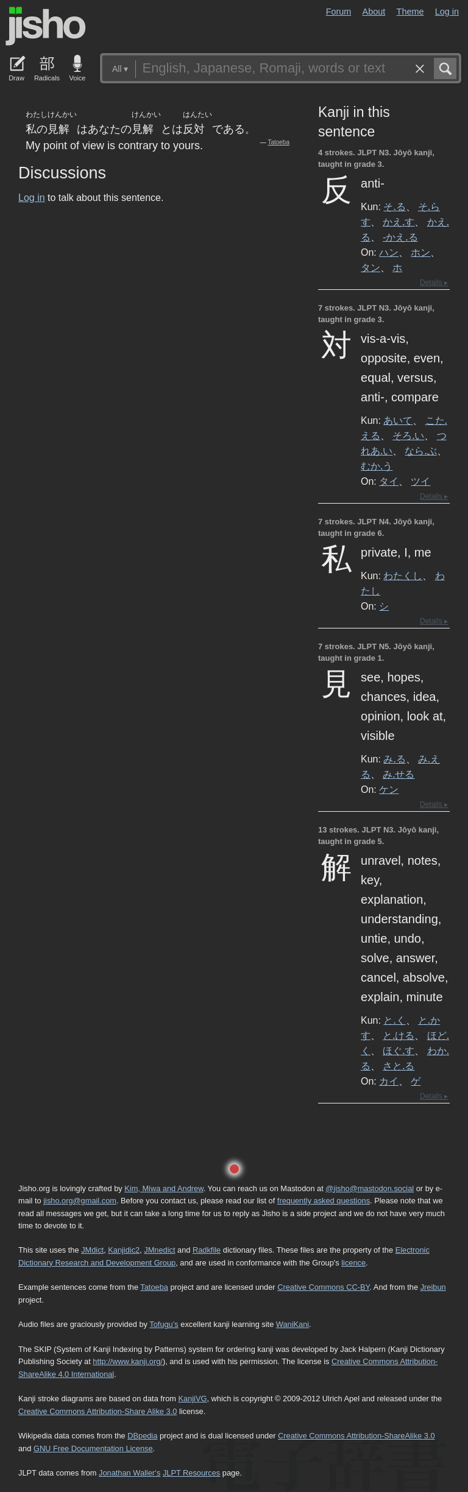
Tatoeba (278, 142)
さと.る (398, 1065)
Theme (410, 11)
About (374, 11)
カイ (389, 1081)
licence (353, 1262)
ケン (389, 789)
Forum (339, 11)
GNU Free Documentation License (93, 1448)
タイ (389, 481)
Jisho (45, 26)
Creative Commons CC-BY (323, 1287)
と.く (394, 1020)
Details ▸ (434, 282)
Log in (447, 11)
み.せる (398, 774)
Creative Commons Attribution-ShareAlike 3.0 (356, 1435)
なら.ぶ (420, 450)
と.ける (398, 1035)
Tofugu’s (163, 1324)
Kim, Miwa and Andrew (163, 1188)
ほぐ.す (398, 1050)
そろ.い (408, 435)
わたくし (402, 575)
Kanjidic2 (124, 1249)
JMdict (92, 1249)
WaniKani (292, 1324)
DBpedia (142, 1435)
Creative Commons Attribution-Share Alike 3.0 (97, 1411)
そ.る (394, 206)
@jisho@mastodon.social (369, 1188)
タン (370, 267)
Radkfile (207, 1249)
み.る (394, 758)
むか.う (376, 466)
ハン (389, 252)
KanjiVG (192, 1398)
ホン (420, 252)
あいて (398, 420)
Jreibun (433, 1287)
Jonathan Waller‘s (129, 1472)
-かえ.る (400, 237)
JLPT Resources (191, 1472)
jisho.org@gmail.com (79, 1200)
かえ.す (398, 221)
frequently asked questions (323, 1200)
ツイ (420, 481)
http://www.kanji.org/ (128, 1361)
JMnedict (159, 1249)
